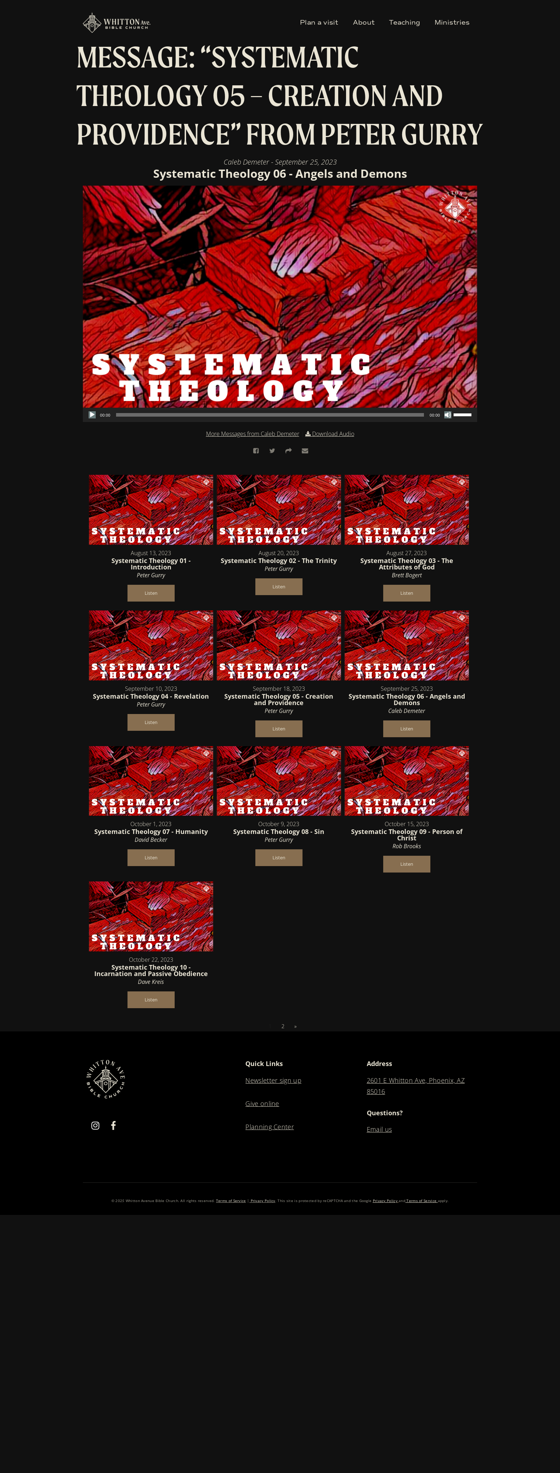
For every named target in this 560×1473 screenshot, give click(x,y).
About (364, 22)
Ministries (452, 22)
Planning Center (269, 1126)
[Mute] (447, 414)
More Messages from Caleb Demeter (252, 434)
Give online (262, 1103)
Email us (379, 1129)
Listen (151, 593)
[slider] (270, 415)
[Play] (92, 414)
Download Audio (333, 434)
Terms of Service (231, 1200)
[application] (280, 415)
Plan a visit (319, 22)
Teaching (404, 22)
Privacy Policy (262, 1200)
